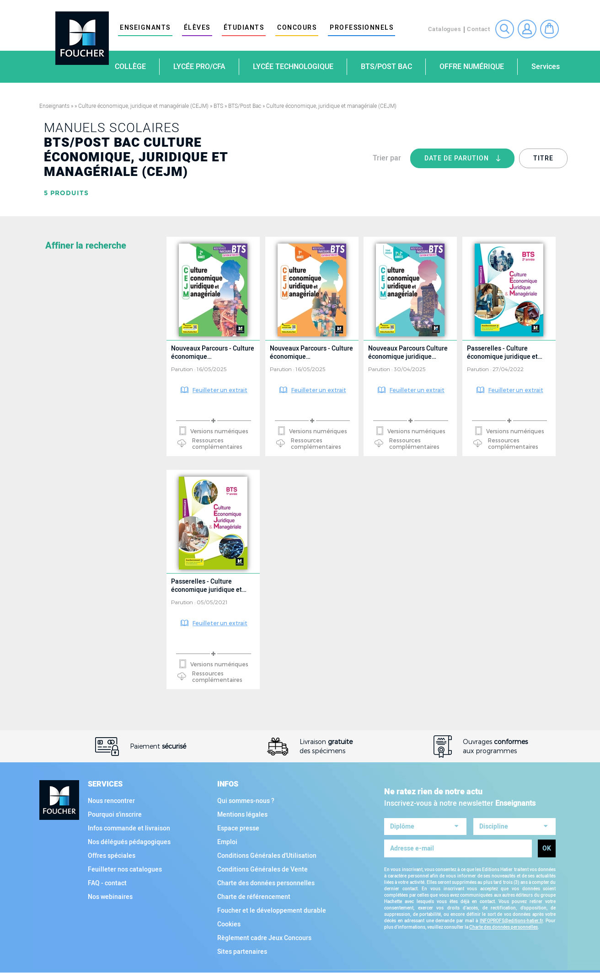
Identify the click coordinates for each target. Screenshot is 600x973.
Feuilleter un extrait (220, 390)
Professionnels (361, 27)
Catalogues (444, 29)
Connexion (527, 29)
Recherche (504, 29)
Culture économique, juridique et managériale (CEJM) (143, 106)
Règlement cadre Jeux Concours (264, 938)
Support (61, 596)
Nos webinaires (110, 897)
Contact (478, 29)
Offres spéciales (111, 856)
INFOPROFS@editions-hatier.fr (511, 918)
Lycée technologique (293, 66)
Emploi (227, 842)
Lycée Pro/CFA (199, 66)
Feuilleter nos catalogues (125, 869)
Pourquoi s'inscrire (115, 814)
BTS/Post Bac (386, 66)
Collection (67, 521)
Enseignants (145, 27)
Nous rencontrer (111, 801)
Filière (58, 484)
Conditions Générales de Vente (262, 869)
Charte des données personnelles (266, 883)
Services (545, 66)
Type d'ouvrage (75, 559)
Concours (296, 27)
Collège (130, 66)
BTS (218, 106)
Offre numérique (471, 66)
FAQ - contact (107, 883)
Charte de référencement (253, 897)
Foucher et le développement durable (271, 910)
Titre (543, 158)
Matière (60, 249)
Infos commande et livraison (129, 828)
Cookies (229, 924)
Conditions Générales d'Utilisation (266, 856)
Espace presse (238, 828)
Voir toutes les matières (88, 375)
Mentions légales (242, 814)
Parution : (184, 369)
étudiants (244, 27)
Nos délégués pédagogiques (129, 842)
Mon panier (549, 29)
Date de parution (469, 161)
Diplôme (61, 413)
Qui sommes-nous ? (245, 801)
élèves (197, 27)
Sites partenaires (242, 952)
